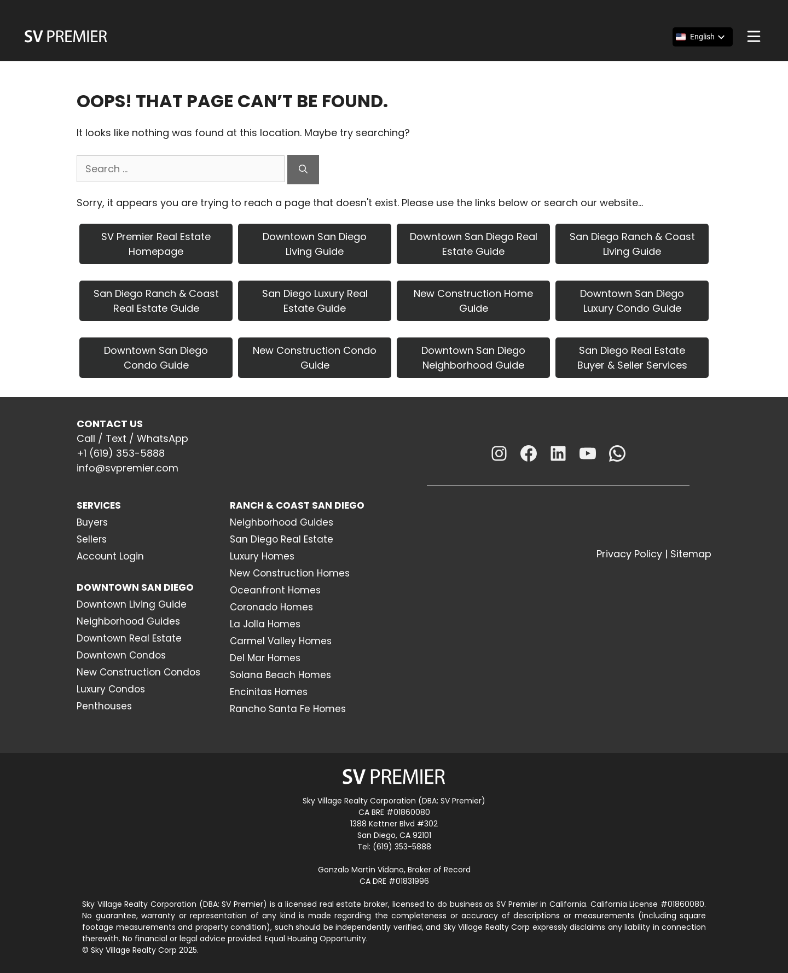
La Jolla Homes (265, 624)
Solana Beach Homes (280, 674)
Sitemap (690, 554)
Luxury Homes (262, 556)
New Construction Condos (138, 672)
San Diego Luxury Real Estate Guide (315, 301)
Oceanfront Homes (275, 590)
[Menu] (753, 36)
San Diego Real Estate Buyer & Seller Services (632, 357)
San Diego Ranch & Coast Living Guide (632, 244)
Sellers (92, 539)
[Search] (303, 169)
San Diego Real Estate (281, 539)
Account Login (110, 556)
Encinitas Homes (269, 691)
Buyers (92, 522)
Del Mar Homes (265, 658)
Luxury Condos (111, 689)
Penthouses (104, 706)
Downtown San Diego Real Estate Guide (473, 244)
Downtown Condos (121, 655)
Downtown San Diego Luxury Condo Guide (632, 301)
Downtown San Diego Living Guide (315, 244)
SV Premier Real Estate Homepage (156, 244)
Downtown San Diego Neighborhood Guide (473, 357)
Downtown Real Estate (129, 638)
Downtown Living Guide (132, 604)
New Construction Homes (290, 573)
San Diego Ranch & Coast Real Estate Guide (156, 301)
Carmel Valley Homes (281, 641)
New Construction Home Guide (473, 301)
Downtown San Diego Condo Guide (156, 357)
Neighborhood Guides (128, 621)
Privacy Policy (629, 554)
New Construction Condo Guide (314, 357)
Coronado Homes (271, 607)
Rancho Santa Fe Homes (288, 708)
